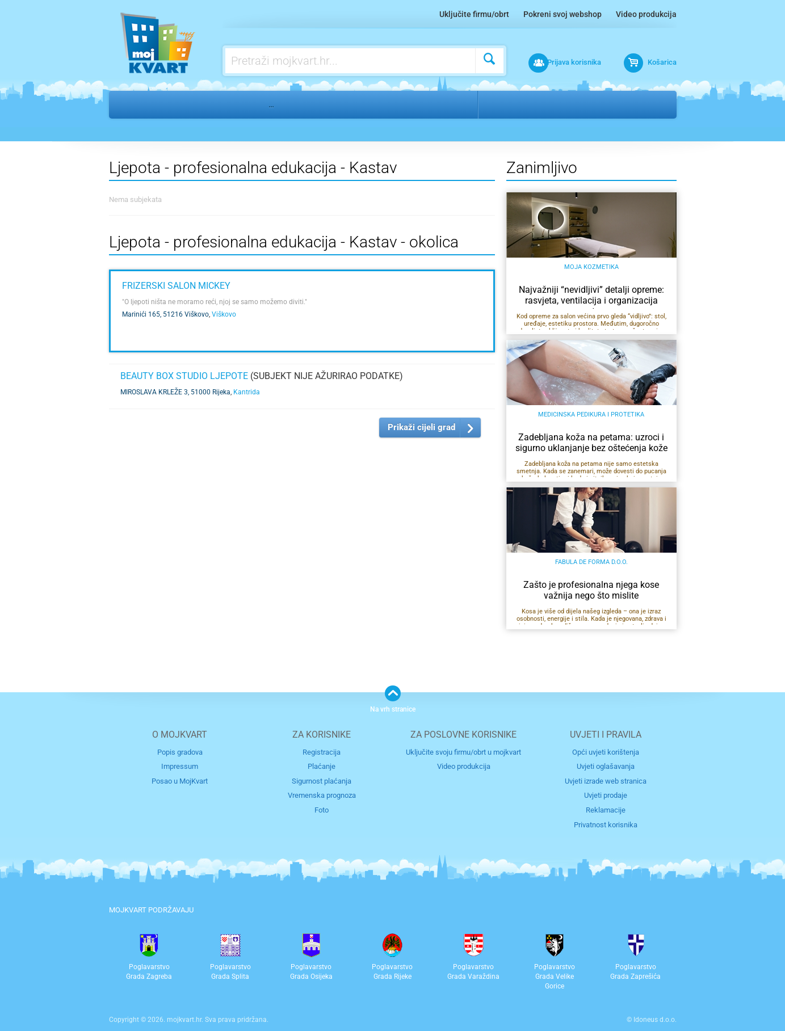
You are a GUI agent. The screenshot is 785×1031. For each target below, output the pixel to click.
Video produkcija (646, 14)
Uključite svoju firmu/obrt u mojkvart (463, 751)
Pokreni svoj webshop (562, 14)
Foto (321, 809)
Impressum (179, 766)
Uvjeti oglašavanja (606, 766)
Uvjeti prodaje (605, 795)
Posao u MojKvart (180, 780)
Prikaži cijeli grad (421, 427)
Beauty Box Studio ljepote (184, 376)
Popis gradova (180, 751)
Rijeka (503, 104)
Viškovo (224, 314)
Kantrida (246, 392)
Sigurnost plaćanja (321, 780)
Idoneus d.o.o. (655, 1019)
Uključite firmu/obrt (474, 14)
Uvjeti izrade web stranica (606, 780)
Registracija (322, 751)
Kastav (547, 104)
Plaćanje (321, 766)
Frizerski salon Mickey (176, 285)
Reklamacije (606, 809)
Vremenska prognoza (322, 795)
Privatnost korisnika (605, 823)
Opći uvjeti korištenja (605, 751)
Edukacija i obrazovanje (201, 104)
